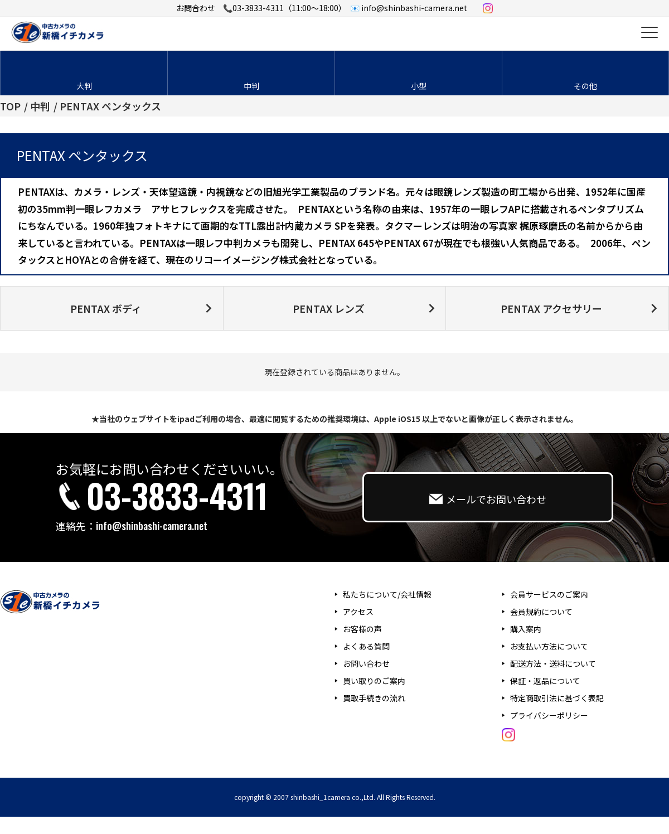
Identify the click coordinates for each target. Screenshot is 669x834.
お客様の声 (362, 628)
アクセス (358, 611)
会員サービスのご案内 (549, 594)
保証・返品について (545, 680)
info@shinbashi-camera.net (151, 525)
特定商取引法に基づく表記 (557, 698)
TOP (10, 106)
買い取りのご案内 (374, 680)
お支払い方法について (549, 646)
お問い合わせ (366, 663)
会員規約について (541, 611)
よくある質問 (366, 646)
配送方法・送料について (553, 663)
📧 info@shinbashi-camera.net (408, 7)
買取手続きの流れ (374, 698)
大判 (84, 85)
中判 (251, 85)
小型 (418, 85)
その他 (585, 85)
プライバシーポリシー (549, 715)
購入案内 (525, 628)
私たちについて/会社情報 (387, 594)
